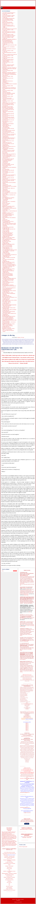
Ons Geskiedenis (9, 887)
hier (20, 585)
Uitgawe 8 (27, 730)
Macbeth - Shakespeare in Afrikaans (9, 877)
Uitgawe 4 (27, 726)
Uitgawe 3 (27, 725)
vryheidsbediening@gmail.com (25, 792)
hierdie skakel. (22, 583)
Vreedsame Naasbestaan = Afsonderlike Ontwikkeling (9, 860)
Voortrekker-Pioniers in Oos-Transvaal (9, 890)
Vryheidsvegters (25, 641)
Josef (9, 883)
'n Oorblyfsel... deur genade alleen (9, 856)
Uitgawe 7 (27, 729)
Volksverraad (5, 854)
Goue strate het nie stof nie (9, 879)
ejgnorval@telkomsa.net (24, 575)
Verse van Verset (9, 858)
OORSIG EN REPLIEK (29, 719)
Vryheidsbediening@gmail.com (28, 703)
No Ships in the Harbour (9, 862)
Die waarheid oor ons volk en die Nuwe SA (9, 853)
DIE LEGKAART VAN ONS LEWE (27, 736)
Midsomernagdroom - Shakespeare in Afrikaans (9, 873)
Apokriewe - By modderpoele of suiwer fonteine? (9, 872)
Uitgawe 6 (27, 728)
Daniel (9, 864)
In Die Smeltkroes (23, 659)
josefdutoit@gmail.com (29, 776)
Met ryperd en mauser (9, 878)
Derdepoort (9, 881)
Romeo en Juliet (9, 868)
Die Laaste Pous (9, 882)
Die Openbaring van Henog (9, 874)
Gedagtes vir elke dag (20, 337)
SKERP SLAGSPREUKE (29, 829)
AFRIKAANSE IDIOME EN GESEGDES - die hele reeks (27, 837)
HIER (26, 603)
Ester (9, 869)
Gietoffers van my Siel (27, 812)
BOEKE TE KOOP (27, 818)
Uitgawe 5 (27, 727)
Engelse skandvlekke (9, 888)
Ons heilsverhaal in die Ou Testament (9, 863)
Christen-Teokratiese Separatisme (9, 857)
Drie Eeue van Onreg (9, 886)
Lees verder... (27, 823)
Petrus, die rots (9, 867)
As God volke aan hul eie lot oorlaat (9, 852)
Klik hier (3, 840)
